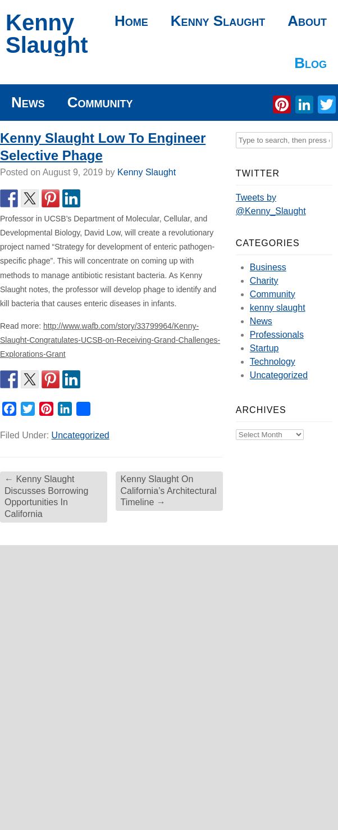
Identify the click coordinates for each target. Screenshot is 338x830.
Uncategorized (80, 435)
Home (131, 20)
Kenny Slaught (47, 33)
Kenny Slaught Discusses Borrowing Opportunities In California (46, 496)
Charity (264, 280)
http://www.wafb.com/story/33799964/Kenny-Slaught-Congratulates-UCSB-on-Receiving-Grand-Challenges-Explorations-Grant (110, 340)
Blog (310, 63)
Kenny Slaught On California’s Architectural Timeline (168, 490)
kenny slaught (277, 307)
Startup (264, 348)
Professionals (277, 334)
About (307, 20)
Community (100, 102)
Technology (272, 361)
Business (268, 267)
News (28, 102)
